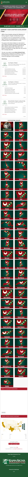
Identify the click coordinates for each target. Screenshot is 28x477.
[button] (18, 444)
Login (14, 471)
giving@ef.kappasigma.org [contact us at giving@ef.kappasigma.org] (18, 448)
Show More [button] (4, 76)
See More (3, 412)
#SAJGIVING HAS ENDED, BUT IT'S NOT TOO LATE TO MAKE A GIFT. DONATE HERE (14, 7)
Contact (14, 456)
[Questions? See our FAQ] (17, 447)
